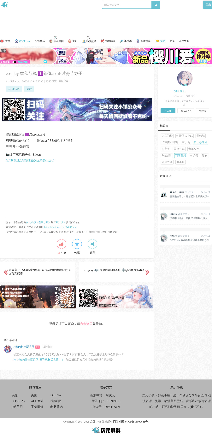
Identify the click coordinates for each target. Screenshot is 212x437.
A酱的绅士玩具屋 (24, 346)
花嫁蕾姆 (180, 155)
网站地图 (118, 421)
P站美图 (17, 406)
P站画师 (55, 401)
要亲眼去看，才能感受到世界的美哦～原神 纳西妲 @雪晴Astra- (189, 196)
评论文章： (183, 192)
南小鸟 (186, 142)
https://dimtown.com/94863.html (60, 227)
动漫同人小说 (184, 135)
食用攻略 (53, 4)
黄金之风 (179, 148)
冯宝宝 (166, 148)
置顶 (37, 347)
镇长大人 (14, 81)
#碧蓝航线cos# (31, 160)
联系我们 (67, 4)
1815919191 (113, 401)
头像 (15, 395)
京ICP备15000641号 (136, 421)
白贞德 (194, 155)
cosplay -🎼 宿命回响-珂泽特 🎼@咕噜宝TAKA (114, 270)
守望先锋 (167, 162)
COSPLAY (14, 88)
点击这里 (86, 323)
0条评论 (64, 81)
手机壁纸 (37, 406)
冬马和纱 (167, 135)
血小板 (180, 162)
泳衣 (204, 155)
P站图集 (166, 155)
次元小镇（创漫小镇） (38, 222)
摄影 (29, 88)
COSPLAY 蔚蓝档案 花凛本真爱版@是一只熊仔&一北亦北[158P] (189, 240)
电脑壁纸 (56, 406)
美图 (34, 395)
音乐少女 (193, 148)
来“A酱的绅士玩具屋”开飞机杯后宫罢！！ (39, 359)
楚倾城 (201, 135)
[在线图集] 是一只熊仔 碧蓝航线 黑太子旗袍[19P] (189, 218)
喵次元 (110, 395)
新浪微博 (40, 4)
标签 (77, 4)
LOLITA (55, 395)
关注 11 (178, 95)
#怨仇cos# (47, 160)
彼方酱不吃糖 (170, 142)
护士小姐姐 (200, 142)
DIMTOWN (112, 406)
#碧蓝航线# (13, 160)
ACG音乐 (37, 401)
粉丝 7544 (191, 95)
